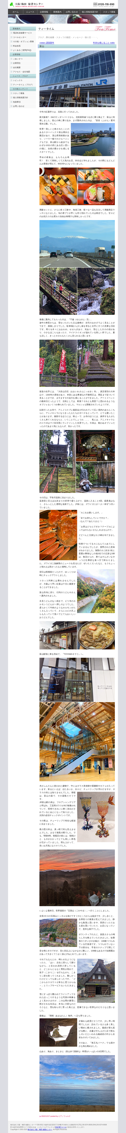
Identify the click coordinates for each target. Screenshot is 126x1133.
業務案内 (57, 12)
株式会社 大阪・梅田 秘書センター (40, 1129)
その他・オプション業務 (23, 41)
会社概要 (17, 67)
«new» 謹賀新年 (46, 43)
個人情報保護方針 (90, 12)
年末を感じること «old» (104, 43)
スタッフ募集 (109, 12)
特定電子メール (60, 1127)
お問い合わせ (72, 12)
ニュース (30, 12)
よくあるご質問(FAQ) (22, 50)
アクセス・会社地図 (21, 72)
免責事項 (17, 102)
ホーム (16, 12)
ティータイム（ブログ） (23, 85)
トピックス (17, 80)
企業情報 (44, 12)
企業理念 (17, 63)
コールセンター (19, 37)
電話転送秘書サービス (22, 33)
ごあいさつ (17, 59)
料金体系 (17, 46)
